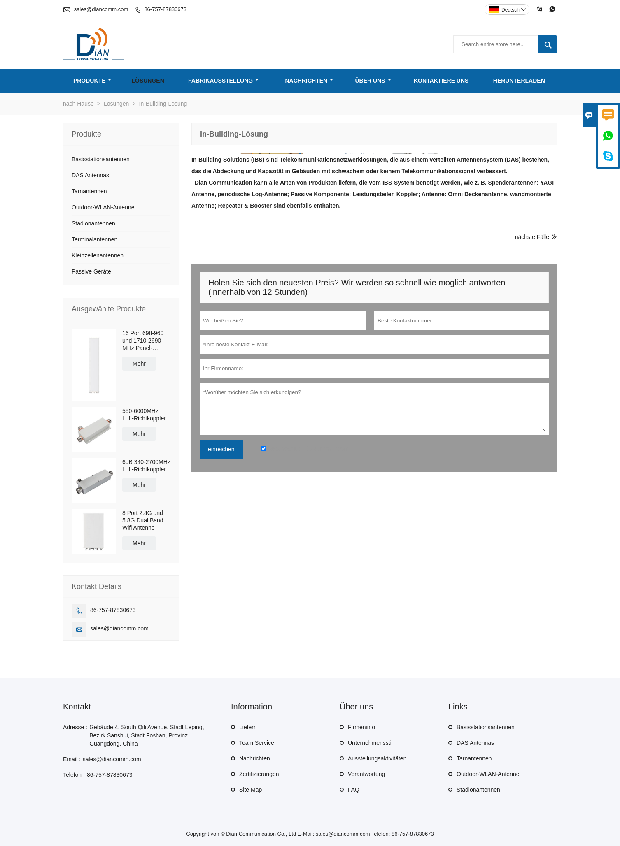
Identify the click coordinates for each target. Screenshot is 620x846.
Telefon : (74, 775)
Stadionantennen (93, 223)
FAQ (353, 789)
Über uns (373, 80)
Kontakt (77, 706)
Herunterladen (519, 80)
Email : (72, 759)
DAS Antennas (90, 175)
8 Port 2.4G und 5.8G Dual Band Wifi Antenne (142, 520)
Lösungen (147, 80)
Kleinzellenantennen (98, 255)
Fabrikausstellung (223, 80)
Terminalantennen (94, 239)
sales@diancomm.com (101, 9)
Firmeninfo (361, 727)
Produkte (92, 80)
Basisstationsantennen (101, 159)
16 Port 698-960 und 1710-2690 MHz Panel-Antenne (142, 341)
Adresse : (75, 727)
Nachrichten (309, 80)
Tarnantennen (89, 191)
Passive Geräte (91, 271)
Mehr (139, 363)
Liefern (248, 727)
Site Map (250, 789)
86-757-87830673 (165, 9)
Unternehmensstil (370, 742)
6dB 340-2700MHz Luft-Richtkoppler (146, 466)
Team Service (256, 742)
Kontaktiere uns (441, 80)
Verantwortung (366, 774)
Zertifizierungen (259, 774)
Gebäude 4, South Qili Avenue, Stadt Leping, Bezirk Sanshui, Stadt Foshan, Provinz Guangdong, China (146, 735)
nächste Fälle (532, 237)
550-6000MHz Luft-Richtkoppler (144, 415)
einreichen (221, 449)
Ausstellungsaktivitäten (377, 758)
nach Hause (78, 103)
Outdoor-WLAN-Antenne (103, 207)
